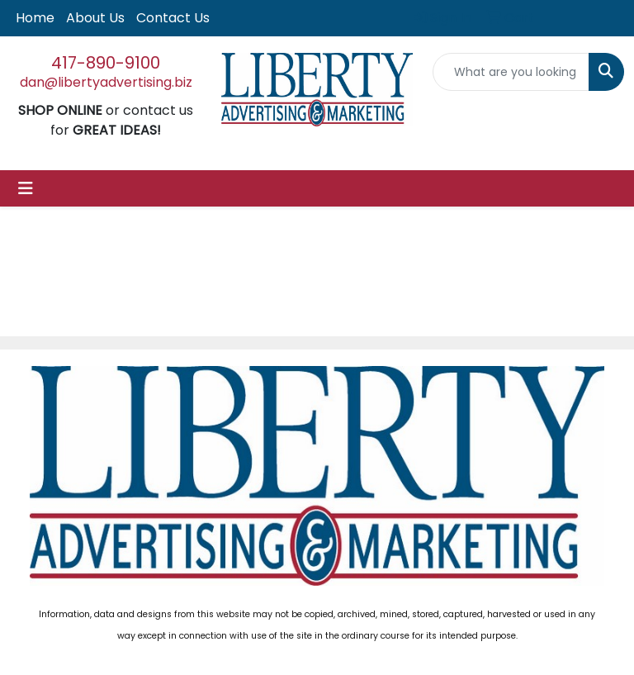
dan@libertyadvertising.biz (106, 82)
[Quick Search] (511, 72)
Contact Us (173, 17)
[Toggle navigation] (25, 188)
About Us (95, 17)
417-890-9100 (105, 62)
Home (35, 17)
